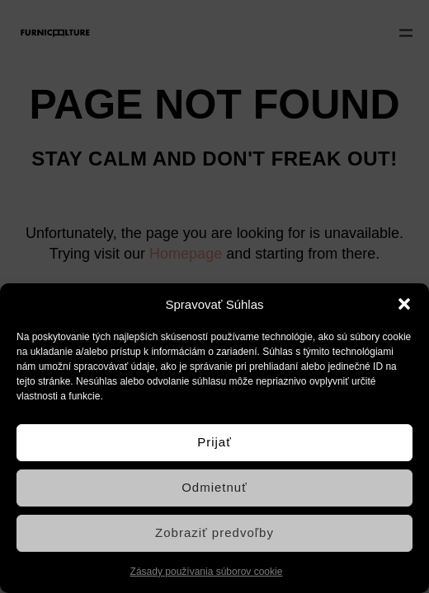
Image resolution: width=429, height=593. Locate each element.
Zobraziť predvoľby (214, 532)
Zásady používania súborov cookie (206, 571)
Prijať (214, 442)
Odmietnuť (215, 487)
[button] (404, 304)
